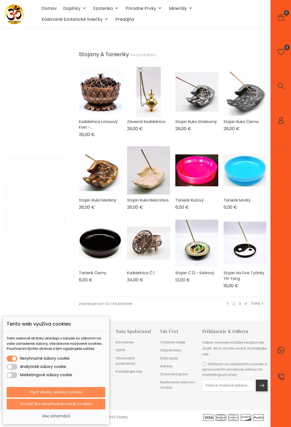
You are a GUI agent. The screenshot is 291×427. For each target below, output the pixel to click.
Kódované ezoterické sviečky (75, 22)
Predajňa (124, 21)
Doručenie (125, 342)
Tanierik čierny (92, 277)
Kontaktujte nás (129, 371)
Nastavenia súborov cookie (177, 385)
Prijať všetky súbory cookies (56, 391)
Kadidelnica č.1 (140, 277)
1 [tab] (62, 192)
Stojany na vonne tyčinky (33, 91)
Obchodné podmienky (125, 361)
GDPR (120, 350)
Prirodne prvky (144, 11)
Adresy (166, 366)
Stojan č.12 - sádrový (194, 277)
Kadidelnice (23, 82)
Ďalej (258, 307)
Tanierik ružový (189, 204)
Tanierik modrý (237, 204)
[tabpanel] (35, 192)
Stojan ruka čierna (241, 126)
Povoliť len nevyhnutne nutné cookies (56, 404)
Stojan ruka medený (97, 204)
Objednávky (170, 350)
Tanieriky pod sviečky (30, 100)
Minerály (181, 11)
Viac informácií (56, 416)
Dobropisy (169, 358)
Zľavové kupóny (174, 374)
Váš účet (169, 331)
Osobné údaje (172, 342)
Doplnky (75, 11)
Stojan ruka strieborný (196, 126)
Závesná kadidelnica (146, 126)
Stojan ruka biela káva (147, 204)
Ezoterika (106, 11)
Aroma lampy (24, 74)
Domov (49, 11)
